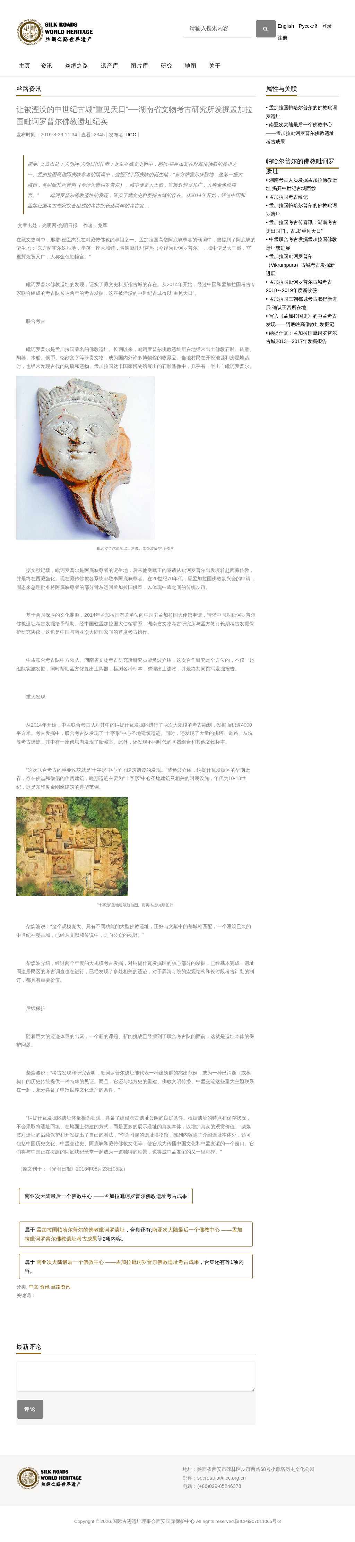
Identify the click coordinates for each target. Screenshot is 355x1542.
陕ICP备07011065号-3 (258, 1521)
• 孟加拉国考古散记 (287, 197)
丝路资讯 (60, 1287)
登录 (327, 26)
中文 (33, 1287)
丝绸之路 (76, 66)
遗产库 (109, 66)
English (286, 26)
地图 (191, 66)
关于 (215, 66)
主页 (25, 66)
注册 (282, 38)
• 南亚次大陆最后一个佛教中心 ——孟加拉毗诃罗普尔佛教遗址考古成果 (300, 133)
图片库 (139, 66)
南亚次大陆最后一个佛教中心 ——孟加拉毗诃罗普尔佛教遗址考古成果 (106, 1196)
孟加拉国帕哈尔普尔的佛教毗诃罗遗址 (80, 1230)
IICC (131, 134)
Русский (308, 26)
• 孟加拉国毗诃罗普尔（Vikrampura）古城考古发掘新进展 (300, 265)
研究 (167, 66)
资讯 (47, 66)
